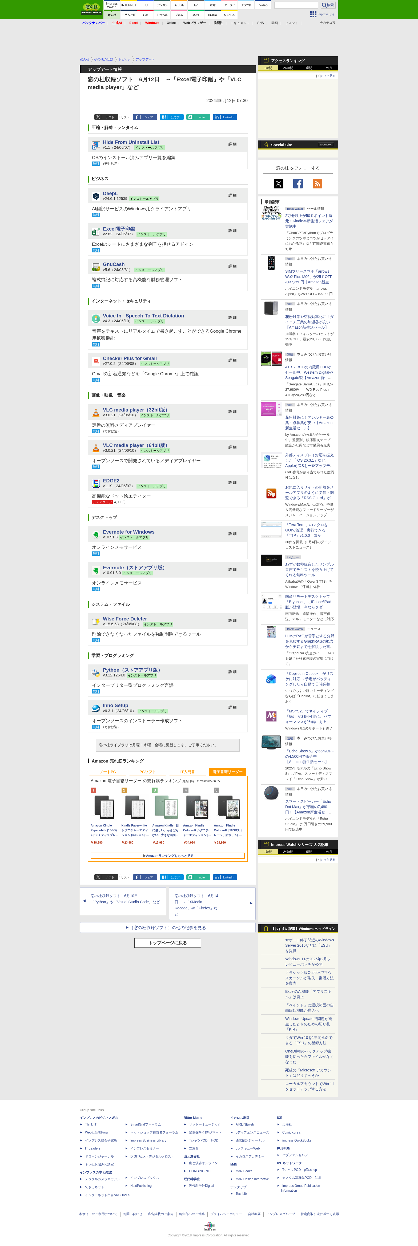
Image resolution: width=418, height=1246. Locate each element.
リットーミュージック (205, 1124)
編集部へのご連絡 (192, 1214)
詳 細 (232, 144)
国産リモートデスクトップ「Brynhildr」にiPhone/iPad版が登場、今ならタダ (308, 601)
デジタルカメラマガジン (102, 1179)
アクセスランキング (288, 61)
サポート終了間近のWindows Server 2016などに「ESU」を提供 (309, 945)
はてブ (175, 117)
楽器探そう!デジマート (205, 1132)
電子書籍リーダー (228, 772)
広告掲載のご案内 (161, 1214)
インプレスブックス (144, 1178)
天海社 (287, 1124)
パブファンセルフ (295, 1155)
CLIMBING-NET (200, 1171)
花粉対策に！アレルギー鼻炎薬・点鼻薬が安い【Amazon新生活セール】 (309, 422)
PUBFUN (283, 1148)
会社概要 (254, 1214)
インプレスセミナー (144, 1148)
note (202, 117)
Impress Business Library (148, 1140)
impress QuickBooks (296, 1140)
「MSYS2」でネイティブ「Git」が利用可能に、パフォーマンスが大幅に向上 (308, 716)
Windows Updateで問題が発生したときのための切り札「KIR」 (308, 1024)
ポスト (110, 117)
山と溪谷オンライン (203, 1163)
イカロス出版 (240, 1118)
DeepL (110, 193)
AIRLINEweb (245, 1124)
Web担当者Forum (97, 1132)
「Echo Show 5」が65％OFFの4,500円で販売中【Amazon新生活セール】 (309, 756)
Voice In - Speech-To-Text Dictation (143, 315)
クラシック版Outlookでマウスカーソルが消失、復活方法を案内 (309, 977)
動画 (274, 23)
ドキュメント (240, 23)
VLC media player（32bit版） (136, 410)
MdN (233, 1164)
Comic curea (291, 1132)
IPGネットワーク (289, 1163)
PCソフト (147, 772)
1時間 (268, 68)
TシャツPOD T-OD (203, 1140)
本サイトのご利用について (98, 1214)
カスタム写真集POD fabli (301, 1178)
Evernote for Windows (129, 532)
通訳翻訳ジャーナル (250, 1140)
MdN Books (244, 1171)
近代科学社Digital (201, 1186)
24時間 (288, 68)
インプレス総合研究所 (101, 1140)
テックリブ (238, 1187)
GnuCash (114, 264)
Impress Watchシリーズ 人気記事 (299, 844)
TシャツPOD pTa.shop (299, 1170)
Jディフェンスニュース (252, 1132)
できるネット (94, 1187)
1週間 (308, 68)
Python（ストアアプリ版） (133, 670)
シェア (148, 117)
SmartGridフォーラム (145, 1124)
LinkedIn (228, 117)
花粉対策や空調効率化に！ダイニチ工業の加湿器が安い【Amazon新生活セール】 (309, 321)
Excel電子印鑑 (119, 229)
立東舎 (194, 1148)
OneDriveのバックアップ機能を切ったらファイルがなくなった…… (309, 1056)
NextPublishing (141, 1186)
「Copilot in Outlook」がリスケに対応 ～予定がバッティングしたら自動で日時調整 (309, 678)
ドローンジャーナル (99, 1156)
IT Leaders (92, 1148)
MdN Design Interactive (252, 1179)
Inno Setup (115, 705)
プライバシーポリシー (226, 1214)
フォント (291, 23)
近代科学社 (192, 1179)
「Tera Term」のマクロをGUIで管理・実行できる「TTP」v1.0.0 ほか (306, 530)
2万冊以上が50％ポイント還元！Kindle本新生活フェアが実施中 (309, 220)
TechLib (241, 1194)
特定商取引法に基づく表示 (320, 1214)
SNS (260, 23)
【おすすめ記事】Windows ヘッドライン (303, 929)
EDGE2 (111, 480)
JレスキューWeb (248, 1148)
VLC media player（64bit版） (136, 445)
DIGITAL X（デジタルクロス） (152, 1156)
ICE (279, 1118)
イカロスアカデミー (250, 1156)
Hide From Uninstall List (131, 142)
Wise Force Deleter (125, 619)
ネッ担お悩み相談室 (99, 1164)
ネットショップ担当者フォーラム (154, 1132)
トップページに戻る (167, 943)
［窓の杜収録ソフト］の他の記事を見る (167, 927)
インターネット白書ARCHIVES (107, 1195)
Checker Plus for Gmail (130, 358)
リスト (125, 117)
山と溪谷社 (192, 1156)
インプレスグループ (280, 1214)
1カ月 (328, 68)
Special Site (281, 145)
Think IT (91, 1124)
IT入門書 (187, 772)
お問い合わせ (132, 1214)
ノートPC (107, 772)
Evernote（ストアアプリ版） (135, 567)
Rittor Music (193, 1118)
